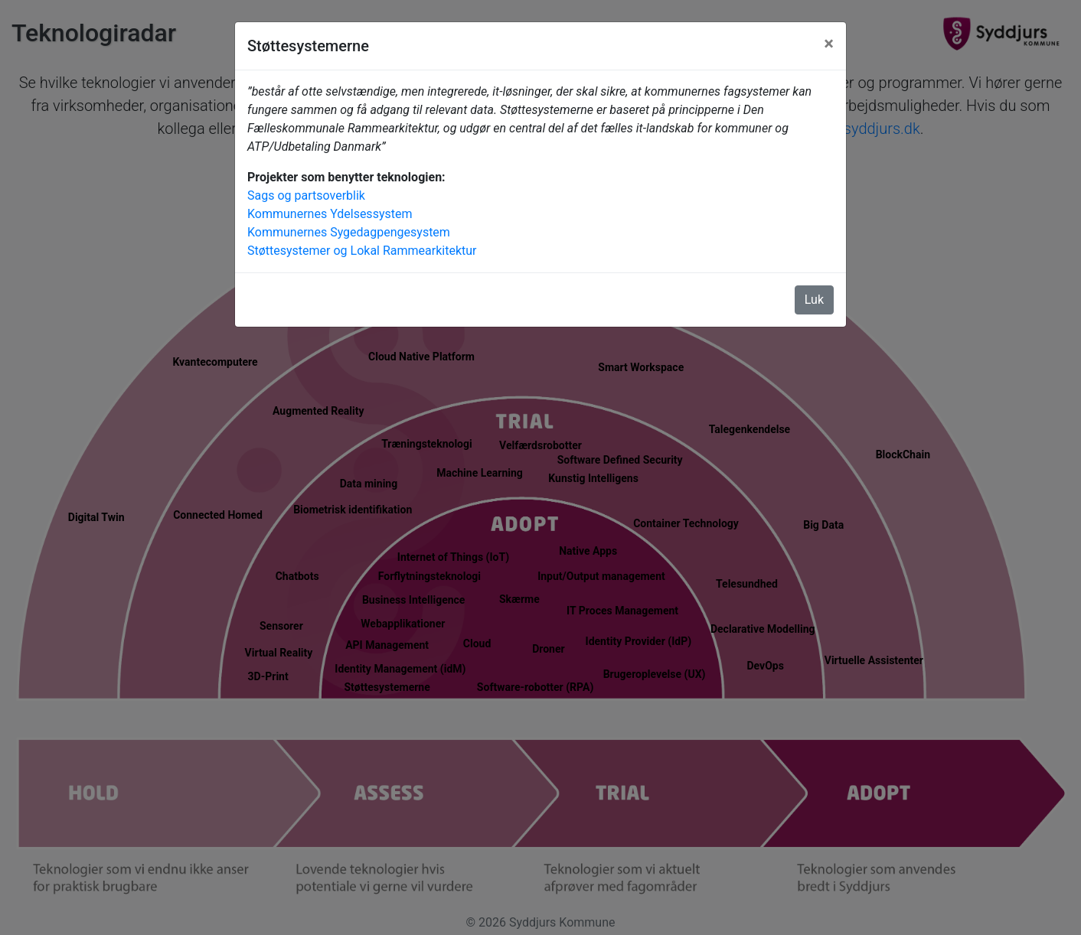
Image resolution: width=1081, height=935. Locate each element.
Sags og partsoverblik (306, 195)
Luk (814, 299)
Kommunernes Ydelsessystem (329, 214)
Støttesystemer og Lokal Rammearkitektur (362, 250)
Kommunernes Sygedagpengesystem (348, 232)
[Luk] (829, 43)
